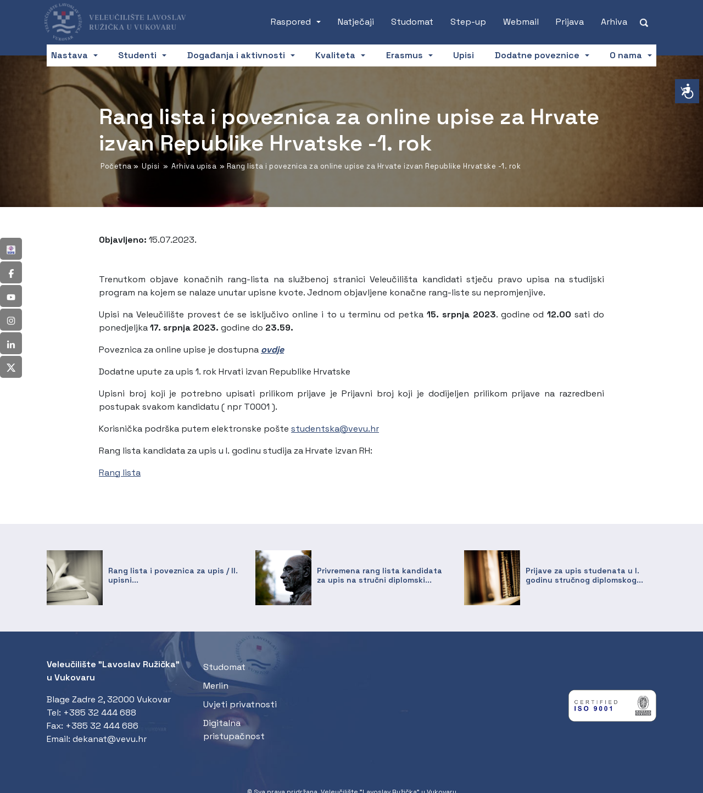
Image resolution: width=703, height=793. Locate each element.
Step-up (468, 21)
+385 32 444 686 (101, 725)
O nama (626, 55)
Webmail (521, 21)
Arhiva (614, 21)
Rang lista (120, 472)
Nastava (69, 55)
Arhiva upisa (193, 166)
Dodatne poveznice (537, 55)
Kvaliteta (335, 55)
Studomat (412, 21)
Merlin (215, 685)
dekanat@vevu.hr (109, 739)
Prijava (570, 21)
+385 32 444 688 (99, 712)
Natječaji (356, 21)
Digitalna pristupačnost (234, 729)
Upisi (463, 55)
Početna (116, 166)
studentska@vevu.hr (335, 428)
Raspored (291, 21)
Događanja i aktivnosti (236, 55)
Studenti (137, 55)
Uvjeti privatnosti (240, 704)
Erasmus (404, 55)
